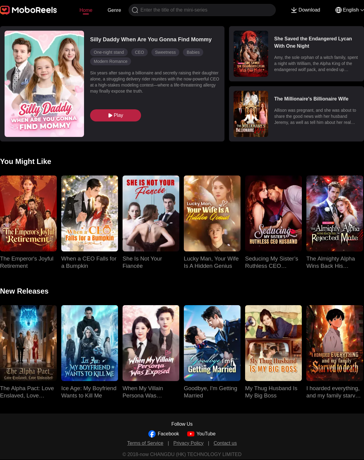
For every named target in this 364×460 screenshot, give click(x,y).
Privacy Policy (189, 443)
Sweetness (165, 52)
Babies (193, 52)
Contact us (225, 443)
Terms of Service (145, 443)
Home (86, 10)
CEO (139, 52)
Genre (114, 10)
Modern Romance (110, 61)
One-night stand (109, 52)
